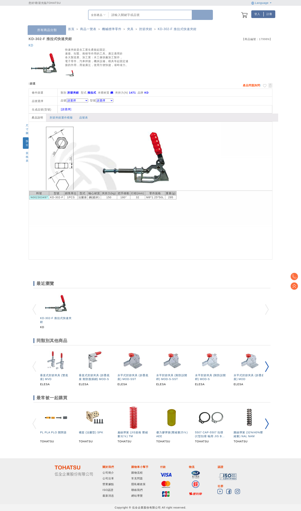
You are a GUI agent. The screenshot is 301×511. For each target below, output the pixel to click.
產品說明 (37, 117)
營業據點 (108, 484)
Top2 (295, 276)
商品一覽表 (88, 29)
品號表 (83, 117)
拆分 (27, 143)
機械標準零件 (112, 29)
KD (31, 45)
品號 (74, 100)
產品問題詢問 (251, 85)
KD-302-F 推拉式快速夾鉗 (177, 29)
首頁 (71, 29)
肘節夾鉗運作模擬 (61, 117)
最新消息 (108, 495)
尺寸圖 (27, 129)
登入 (257, 14)
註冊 (269, 14)
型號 (101, 100)
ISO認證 (108, 489)
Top (295, 286)
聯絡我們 (137, 489)
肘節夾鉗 (145, 29)
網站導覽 (137, 495)
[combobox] (149, 15)
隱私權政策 (138, 484)
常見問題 (137, 478)
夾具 (130, 29)
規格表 (27, 156)
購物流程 (137, 472)
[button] (266, 366)
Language (261, 2)
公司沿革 (108, 478)
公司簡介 (108, 472)
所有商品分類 (44, 30)
